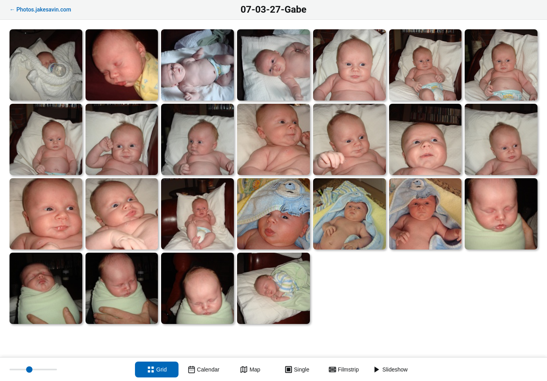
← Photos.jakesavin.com (40, 9)
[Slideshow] (390, 369)
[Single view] (297, 369)
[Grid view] (157, 369)
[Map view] (250, 369)
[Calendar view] (203, 369)
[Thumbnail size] (33, 369)
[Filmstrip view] (343, 369)
